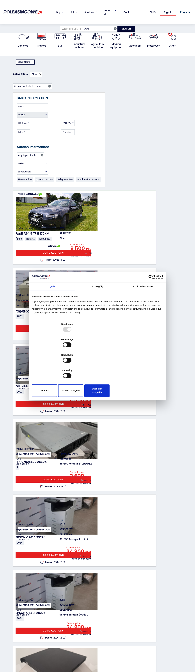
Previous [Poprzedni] (73, 581)
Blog (102, 620)
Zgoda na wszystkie (141, 367)
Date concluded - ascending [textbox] (163, 62)
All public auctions (32, 25)
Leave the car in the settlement (52, 625)
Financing (76, 616)
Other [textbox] (98, 19)
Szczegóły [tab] (97, 312)
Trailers (41, 45)
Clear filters (24, 61)
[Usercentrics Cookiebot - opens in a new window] (149, 302)
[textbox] (32, 85)
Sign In (168, 7)
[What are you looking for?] (69, 19)
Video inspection (80, 628)
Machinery (135, 45)
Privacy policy (107, 662)
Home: (16, 25)
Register (104, 646)
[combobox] (98, 19)
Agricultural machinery (98, 45)
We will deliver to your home (80, 634)
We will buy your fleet (50, 618)
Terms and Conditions (105, 656)
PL (151, 7)
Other (47, 25)
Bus (60, 45)
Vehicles (23, 45)
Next (167, 581)
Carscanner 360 (79, 640)
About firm (105, 616)
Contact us (106, 642)
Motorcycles (154, 45)
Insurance (76, 624)
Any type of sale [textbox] (30, 138)
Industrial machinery (79, 45)
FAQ (102, 650)
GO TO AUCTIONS (164, 99)
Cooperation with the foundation (109, 626)
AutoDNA (75, 644)
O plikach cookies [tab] (143, 312)
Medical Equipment (116, 45)
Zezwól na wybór (97, 367)
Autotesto (76, 648)
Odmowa (53, 367)
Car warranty (78, 620)
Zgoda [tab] (51, 312)
